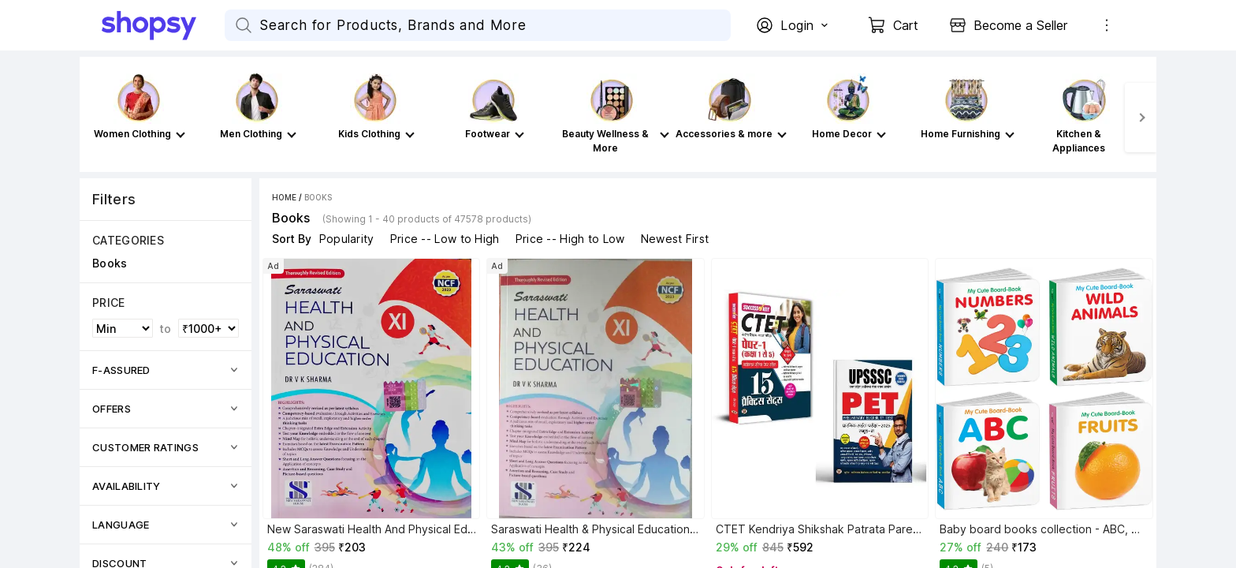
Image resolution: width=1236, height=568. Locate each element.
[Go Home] (163, 25)
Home (284, 197)
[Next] (1140, 117)
